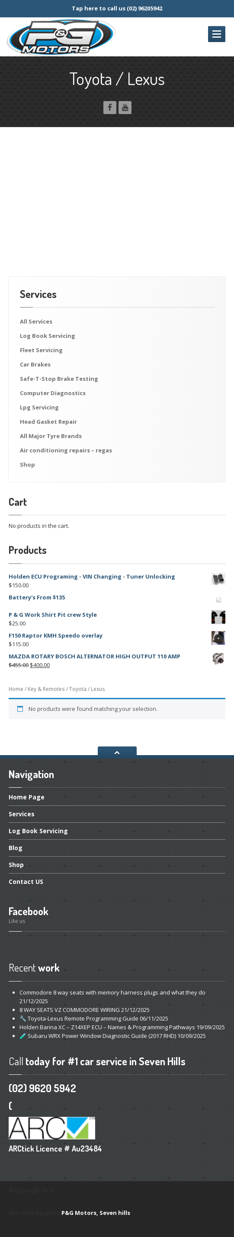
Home (16, 689)
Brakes (35, 364)
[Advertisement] (117, 211)
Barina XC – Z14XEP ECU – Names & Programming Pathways (107, 1027)
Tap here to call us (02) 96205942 (117, 8)
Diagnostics (53, 393)
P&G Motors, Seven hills (95, 1213)
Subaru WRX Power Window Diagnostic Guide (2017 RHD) (97, 1036)
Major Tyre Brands (51, 436)
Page (27, 797)
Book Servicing (47, 336)
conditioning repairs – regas (66, 450)
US (26, 881)
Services (36, 321)
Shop (27, 464)
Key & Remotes (46, 689)
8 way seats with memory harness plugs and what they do (112, 992)
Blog (15, 848)
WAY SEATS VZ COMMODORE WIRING (69, 1010)
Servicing (41, 350)
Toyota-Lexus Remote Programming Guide (78, 1018)
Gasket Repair (48, 421)
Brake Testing (59, 379)
